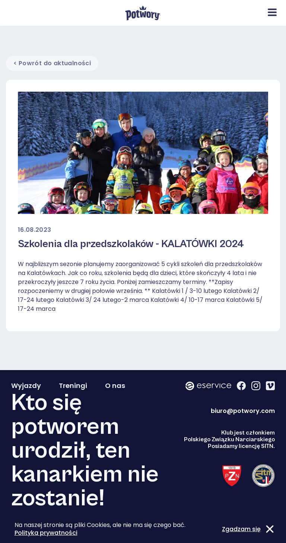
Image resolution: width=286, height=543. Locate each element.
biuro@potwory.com (243, 411)
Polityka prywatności (46, 533)
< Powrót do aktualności (52, 63)
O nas (115, 385)
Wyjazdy (26, 385)
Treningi (73, 385)
